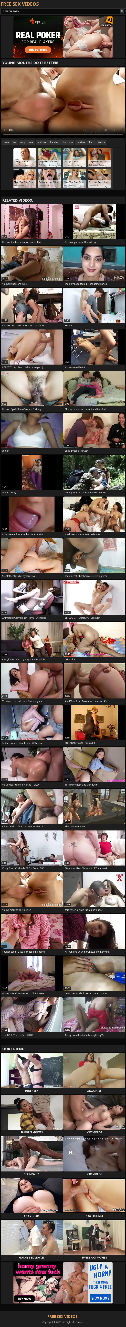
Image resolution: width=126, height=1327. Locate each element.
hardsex (81, 142)
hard (91, 142)
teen (6, 142)
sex (14, 142)
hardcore (68, 142)
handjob (54, 142)
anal (31, 142)
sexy (22, 142)
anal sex (41, 142)
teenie (101, 142)
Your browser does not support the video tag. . (63, 102)
